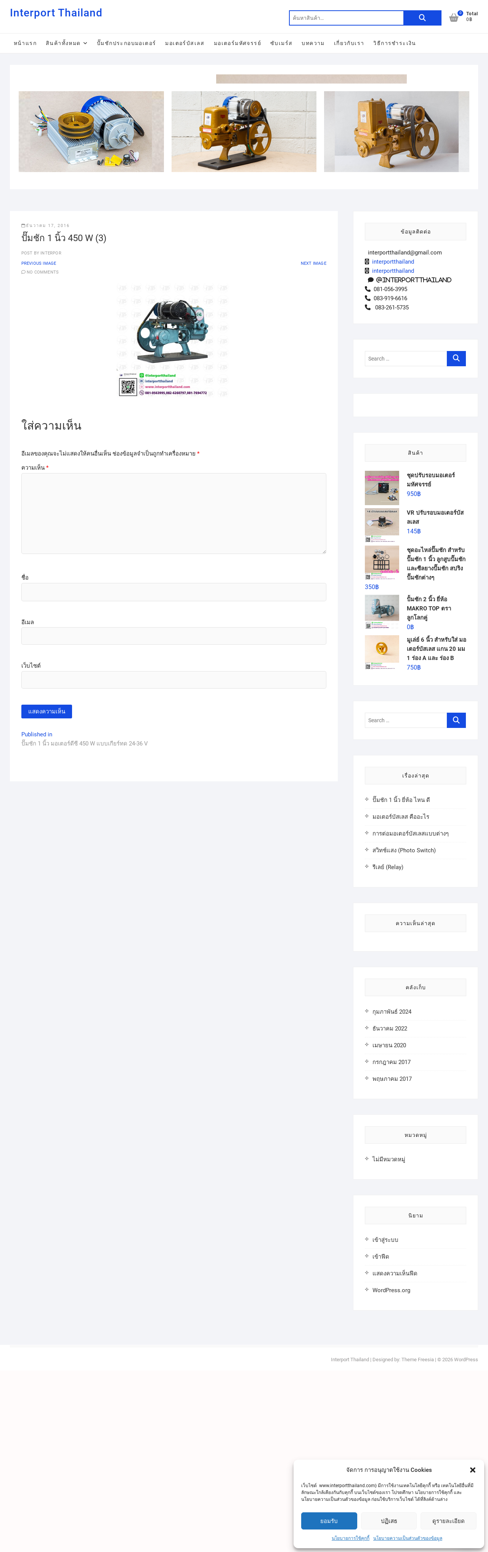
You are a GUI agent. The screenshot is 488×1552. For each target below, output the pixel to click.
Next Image (313, 445)
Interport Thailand (56, 12)
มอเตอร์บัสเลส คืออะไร (400, 998)
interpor (50, 434)
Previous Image (38, 445)
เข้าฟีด (380, 1438)
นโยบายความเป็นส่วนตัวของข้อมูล (407, 1538)
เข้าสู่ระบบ (385, 1421)
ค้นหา (422, 18)
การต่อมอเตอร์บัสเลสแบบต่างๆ (410, 1015)
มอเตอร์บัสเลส (184, 43)
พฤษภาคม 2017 (392, 1260)
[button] (473, 1470)
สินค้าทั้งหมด (63, 43)
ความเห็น (34, 649)
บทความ (313, 43)
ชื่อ (25, 759)
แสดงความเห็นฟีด (394, 1455)
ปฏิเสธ (389, 1521)
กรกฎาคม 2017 (391, 1243)
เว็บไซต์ (31, 847)
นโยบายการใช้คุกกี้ (350, 1538)
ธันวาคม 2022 (389, 1210)
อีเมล (27, 803)
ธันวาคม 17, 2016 (45, 407)
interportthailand (391, 443)
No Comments (43, 453)
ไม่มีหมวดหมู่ (388, 1341)
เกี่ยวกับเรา (349, 43)
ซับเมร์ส (281, 43)
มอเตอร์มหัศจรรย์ (237, 43)
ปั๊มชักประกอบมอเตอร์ (126, 43)
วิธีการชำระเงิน (394, 43)
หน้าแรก (25, 43)
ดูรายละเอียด (448, 1521)
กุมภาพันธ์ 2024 (391, 1193)
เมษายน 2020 (389, 1227)
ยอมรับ (329, 1521)
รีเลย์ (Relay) (387, 1048)
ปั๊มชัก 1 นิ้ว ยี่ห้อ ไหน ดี (401, 981)
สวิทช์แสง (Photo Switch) (404, 1032)
